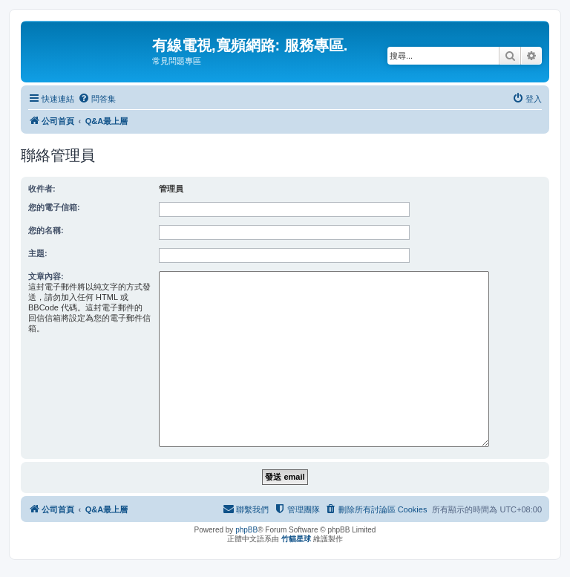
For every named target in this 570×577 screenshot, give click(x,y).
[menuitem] (97, 99)
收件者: (42, 188)
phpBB (246, 530)
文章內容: (46, 276)
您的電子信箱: (54, 207)
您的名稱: (46, 230)
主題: (38, 253)
